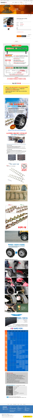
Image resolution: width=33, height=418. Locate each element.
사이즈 (16, 28)
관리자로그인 (24, 404)
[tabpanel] (8, 29)
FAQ (18, 2)
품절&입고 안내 (16, 2)
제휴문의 (18, 404)
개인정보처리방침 (14, 404)
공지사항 (13, 2)
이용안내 (21, 404)
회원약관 (11, 404)
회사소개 (8, 404)
